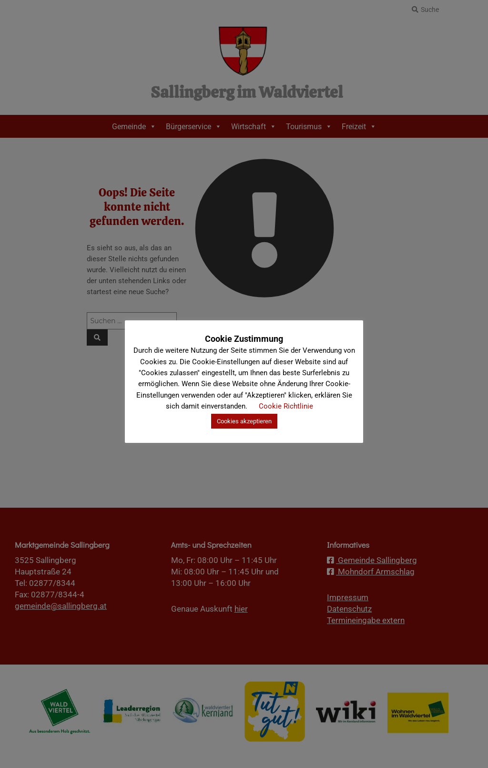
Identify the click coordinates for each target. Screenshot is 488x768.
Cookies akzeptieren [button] (244, 421)
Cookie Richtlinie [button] (286, 406)
